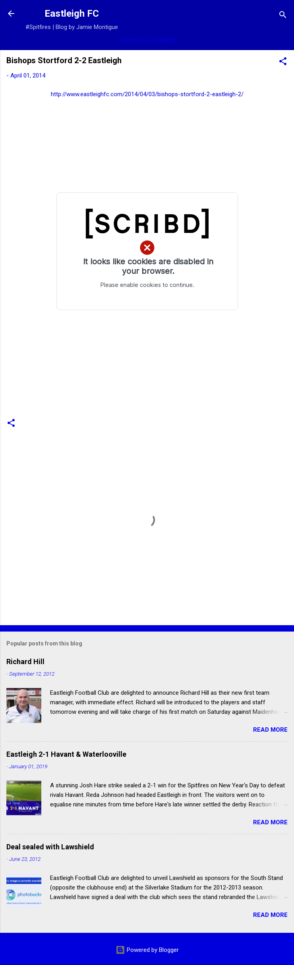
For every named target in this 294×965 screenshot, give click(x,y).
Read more (270, 729)
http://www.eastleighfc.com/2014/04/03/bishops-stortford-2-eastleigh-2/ (147, 94)
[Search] (283, 16)
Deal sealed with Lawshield (50, 847)
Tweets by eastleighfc (147, 40)
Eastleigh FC (71, 13)
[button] (283, 62)
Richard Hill (25, 661)
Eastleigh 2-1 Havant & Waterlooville (66, 754)
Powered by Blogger (147, 949)
